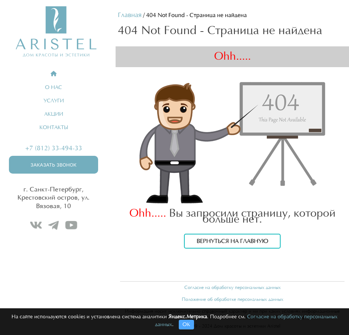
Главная (130, 15)
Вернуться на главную (232, 241)
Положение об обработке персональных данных (232, 299)
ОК (186, 325)
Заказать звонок (53, 165)
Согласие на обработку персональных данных (232, 287)
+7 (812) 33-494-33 (53, 148)
